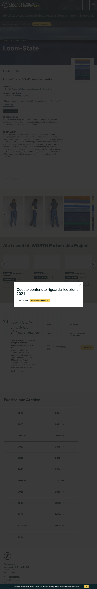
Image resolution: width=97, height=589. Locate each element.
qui (79, 586)
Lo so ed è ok (23, 301)
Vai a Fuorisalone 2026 (40, 301)
